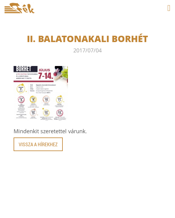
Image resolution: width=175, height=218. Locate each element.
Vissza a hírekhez (38, 144)
